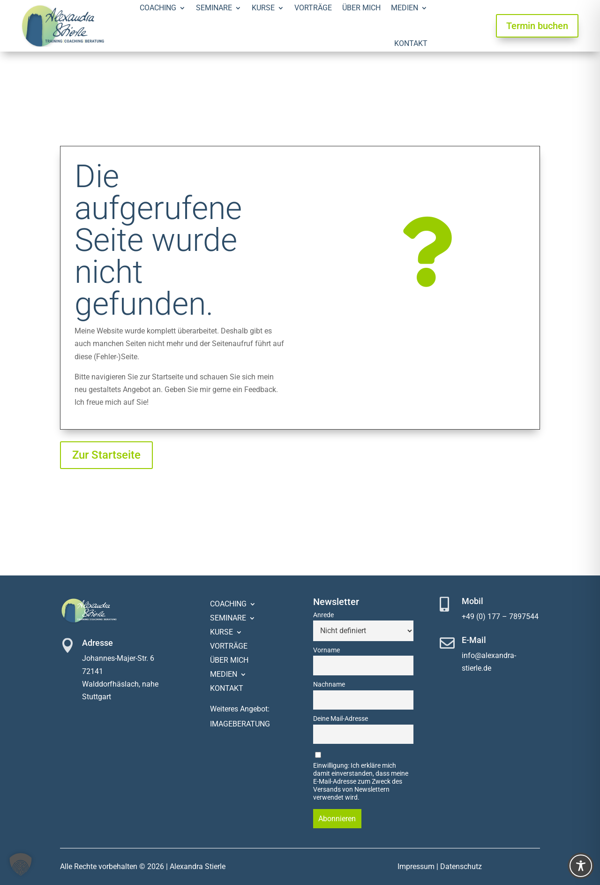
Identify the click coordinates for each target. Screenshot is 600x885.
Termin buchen (537, 25)
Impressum (416, 866)
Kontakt (411, 43)
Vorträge (229, 647)
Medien (223, 675)
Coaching (228, 604)
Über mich (229, 661)
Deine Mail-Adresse (340, 719)
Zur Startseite (106, 454)
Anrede (323, 615)
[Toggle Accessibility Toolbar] (581, 866)
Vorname (326, 650)
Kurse (221, 632)
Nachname (329, 684)
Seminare (228, 618)
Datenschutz (461, 866)
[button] (20, 864)
